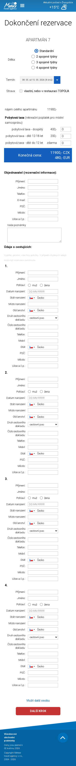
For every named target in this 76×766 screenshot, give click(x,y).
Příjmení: (20, 181)
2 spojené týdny (44, 57)
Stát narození (17, 297)
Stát (22, 346)
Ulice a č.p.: (18, 219)
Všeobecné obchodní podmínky (10, 737)
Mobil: (21, 340)
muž (32, 285)
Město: (21, 212)
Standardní (44, 51)
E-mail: (21, 200)
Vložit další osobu (38, 700)
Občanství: (19, 310)
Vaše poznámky (16, 225)
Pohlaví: (20, 285)
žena (45, 285)
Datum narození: (15, 291)
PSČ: (22, 206)
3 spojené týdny (44, 63)
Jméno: (21, 187)
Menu (22, 5)
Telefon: (21, 193)
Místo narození (17, 304)
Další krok (38, 711)
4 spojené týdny (44, 68)
